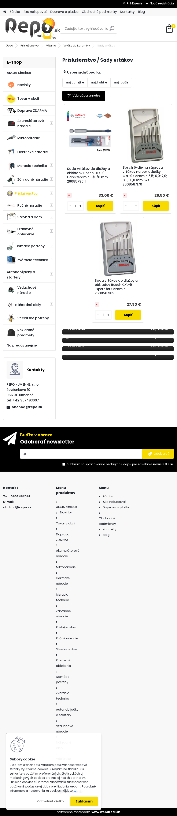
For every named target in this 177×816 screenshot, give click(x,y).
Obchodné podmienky (99, 12)
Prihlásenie (135, 3)
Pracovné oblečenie (20, 232)
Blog (141, 12)
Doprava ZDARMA (27, 110)
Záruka (15, 12)
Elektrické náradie (27, 151)
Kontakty (127, 12)
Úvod (9, 46)
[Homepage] (4, 12)
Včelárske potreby (28, 318)
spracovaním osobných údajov (108, 464)
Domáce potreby (26, 246)
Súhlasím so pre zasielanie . (120, 464)
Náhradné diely (24, 304)
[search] (112, 30)
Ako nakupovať (35, 12)
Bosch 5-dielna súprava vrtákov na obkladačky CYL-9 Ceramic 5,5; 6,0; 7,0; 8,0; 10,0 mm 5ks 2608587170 (145, 176)
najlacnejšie (75, 82)
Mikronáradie (23, 138)
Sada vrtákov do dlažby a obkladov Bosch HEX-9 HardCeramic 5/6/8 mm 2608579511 (88, 175)
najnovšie (121, 82)
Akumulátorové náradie (25, 123)
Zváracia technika (27, 259)
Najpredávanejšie (22, 345)
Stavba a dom (24, 217)
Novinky (19, 84)
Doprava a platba (64, 12)
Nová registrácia (162, 3)
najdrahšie (99, 82)
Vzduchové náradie (21, 290)
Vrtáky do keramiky (76, 46)
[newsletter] (158, 453)
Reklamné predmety (20, 332)
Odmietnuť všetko (50, 801)
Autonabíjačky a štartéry (21, 275)
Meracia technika (27, 165)
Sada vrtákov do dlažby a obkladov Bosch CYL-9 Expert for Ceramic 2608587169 (116, 286)
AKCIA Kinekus (19, 72)
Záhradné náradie (27, 179)
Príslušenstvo (30, 46)
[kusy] (75, 206)
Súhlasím (84, 801)
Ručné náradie (24, 205)
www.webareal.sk (106, 812)
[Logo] (32, 28)
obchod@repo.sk (27, 407)
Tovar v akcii (23, 98)
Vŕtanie (51, 46)
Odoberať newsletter (47, 441)
